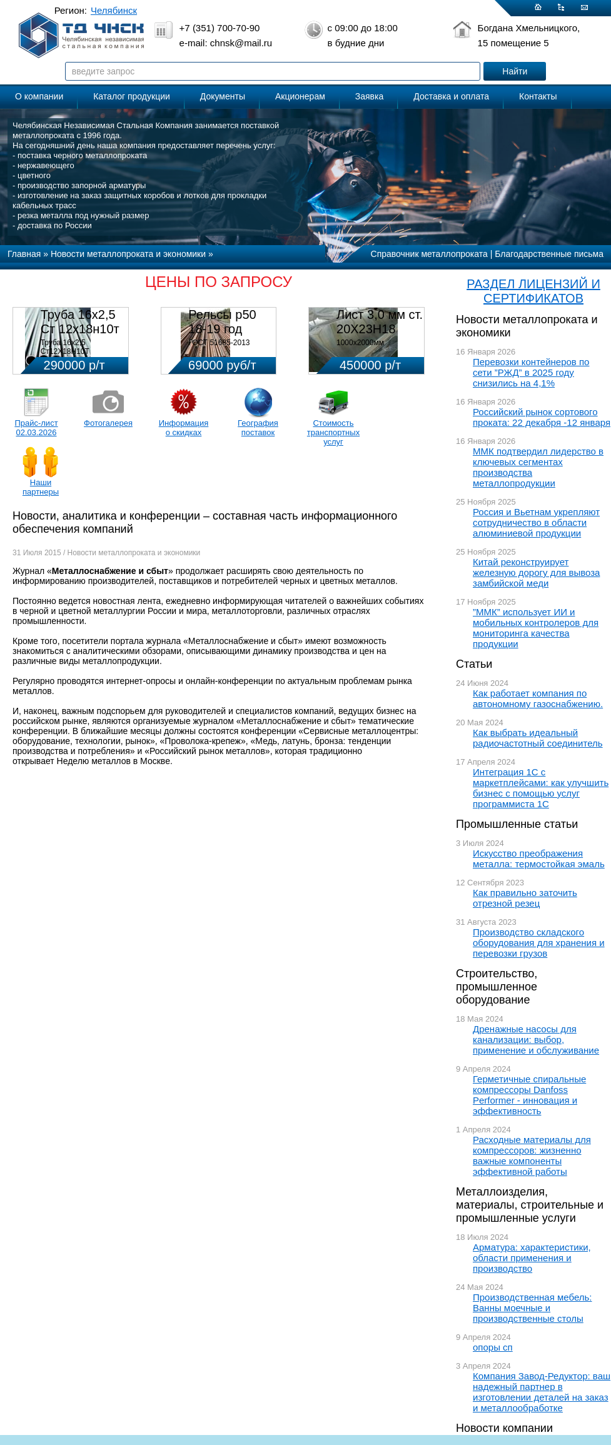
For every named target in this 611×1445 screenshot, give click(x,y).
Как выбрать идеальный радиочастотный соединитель (538, 737)
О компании (39, 96)
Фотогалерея (108, 423)
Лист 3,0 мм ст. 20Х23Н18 (379, 322)
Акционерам (300, 96)
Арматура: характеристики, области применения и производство (532, 1258)
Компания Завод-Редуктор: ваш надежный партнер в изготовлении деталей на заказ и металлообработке (541, 1392)
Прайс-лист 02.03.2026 (36, 427)
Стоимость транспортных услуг (333, 432)
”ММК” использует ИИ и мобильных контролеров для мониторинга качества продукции (535, 628)
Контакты (538, 96)
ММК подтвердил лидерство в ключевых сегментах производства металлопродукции (538, 467)
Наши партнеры (41, 487)
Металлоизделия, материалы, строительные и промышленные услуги (529, 1205)
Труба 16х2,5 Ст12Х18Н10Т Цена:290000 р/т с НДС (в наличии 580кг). (81, 355)
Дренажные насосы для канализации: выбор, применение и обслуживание (536, 1039)
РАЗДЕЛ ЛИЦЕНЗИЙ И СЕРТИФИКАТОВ (533, 291)
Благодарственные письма (549, 254)
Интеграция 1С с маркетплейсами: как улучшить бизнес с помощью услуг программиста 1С (540, 788)
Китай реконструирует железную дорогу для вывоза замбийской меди (536, 572)
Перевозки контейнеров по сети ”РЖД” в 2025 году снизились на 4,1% (531, 372)
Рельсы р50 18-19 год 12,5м (222, 329)
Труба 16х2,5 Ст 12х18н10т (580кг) (80, 329)
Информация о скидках (184, 427)
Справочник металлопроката (429, 254)
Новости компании (504, 1428)
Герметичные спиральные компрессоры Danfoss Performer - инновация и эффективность (529, 1095)
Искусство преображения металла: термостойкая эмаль (539, 858)
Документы (222, 96)
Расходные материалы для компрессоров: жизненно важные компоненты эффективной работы (532, 1155)
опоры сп (493, 1347)
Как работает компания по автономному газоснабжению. (538, 698)
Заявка (369, 96)
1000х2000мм (360, 342)
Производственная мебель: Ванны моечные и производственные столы (532, 1308)
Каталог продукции (131, 96)
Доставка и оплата (451, 96)
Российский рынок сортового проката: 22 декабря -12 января (541, 417)
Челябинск (114, 10)
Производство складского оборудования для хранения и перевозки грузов (539, 943)
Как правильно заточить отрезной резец (525, 898)
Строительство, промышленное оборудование (496, 986)
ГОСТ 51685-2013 (219, 342)
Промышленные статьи (517, 824)
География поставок (258, 427)
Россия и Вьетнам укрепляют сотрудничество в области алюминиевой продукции (536, 522)
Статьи (474, 664)
